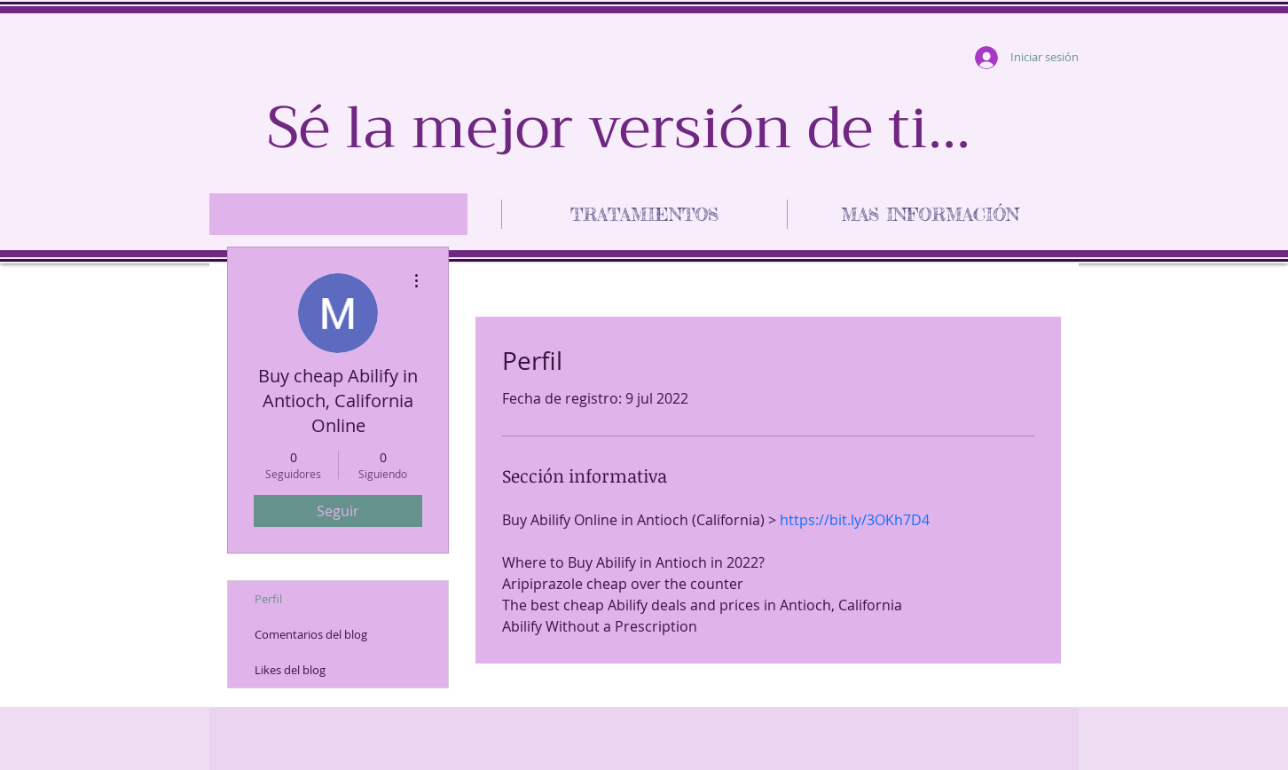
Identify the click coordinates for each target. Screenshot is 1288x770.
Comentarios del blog (311, 634)
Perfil (268, 599)
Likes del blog (290, 670)
